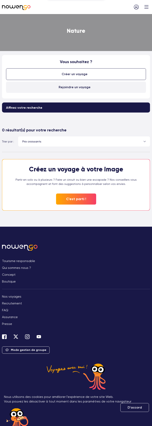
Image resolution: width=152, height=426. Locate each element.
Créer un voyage (74, 74)
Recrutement (12, 303)
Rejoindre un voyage (75, 87)
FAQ (5, 310)
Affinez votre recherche (24, 108)
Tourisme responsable (18, 261)
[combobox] (84, 141)
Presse (7, 324)
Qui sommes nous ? (16, 268)
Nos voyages (11, 296)
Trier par (7, 141)
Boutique (9, 281)
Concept (9, 274)
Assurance (10, 317)
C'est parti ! (76, 199)
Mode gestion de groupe (25, 350)
